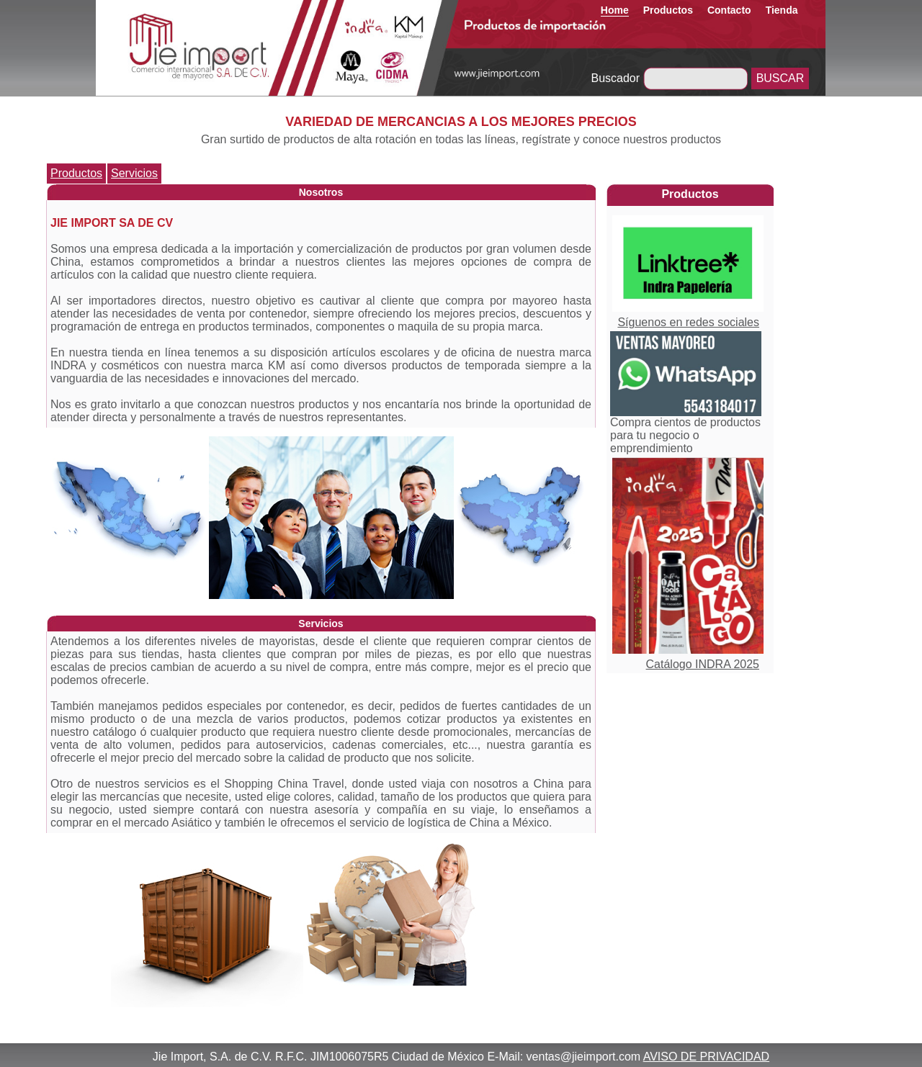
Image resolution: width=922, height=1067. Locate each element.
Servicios (134, 173)
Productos (668, 10)
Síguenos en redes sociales (688, 322)
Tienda (782, 10)
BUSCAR (780, 78)
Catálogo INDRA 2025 (702, 664)
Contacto (729, 10)
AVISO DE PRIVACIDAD (706, 1056)
